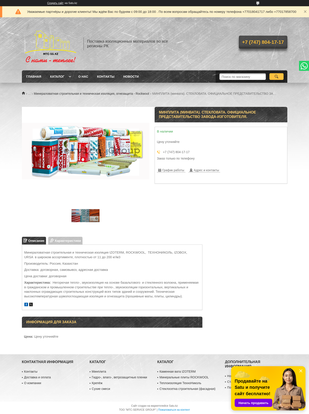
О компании (32, 383)
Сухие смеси (101, 389)
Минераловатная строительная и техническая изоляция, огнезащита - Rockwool (91, 93)
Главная (33, 76)
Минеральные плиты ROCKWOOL (184, 377)
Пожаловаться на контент (174, 409)
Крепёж (97, 383)
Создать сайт (55, 3)
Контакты (105, 76)
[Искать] (276, 76)
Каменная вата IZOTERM (177, 371)
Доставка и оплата (37, 377)
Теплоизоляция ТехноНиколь (180, 383)
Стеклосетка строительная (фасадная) (187, 389)
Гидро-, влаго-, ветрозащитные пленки (119, 377)
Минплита (99, 371)
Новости (131, 76)
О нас (83, 76)
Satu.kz (173, 405)
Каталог (57, 76)
